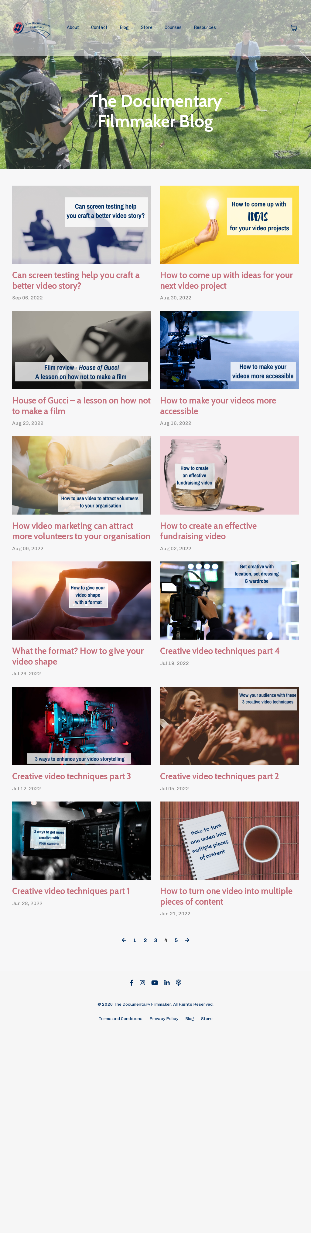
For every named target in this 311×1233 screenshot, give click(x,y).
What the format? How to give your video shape (67, 784)
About (73, 27)
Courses (173, 27)
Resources (205, 27)
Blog (124, 27)
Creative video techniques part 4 (215, 775)
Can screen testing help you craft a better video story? (81, 296)
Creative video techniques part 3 (66, 932)
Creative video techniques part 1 (65, 1071)
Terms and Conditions (120, 1218)
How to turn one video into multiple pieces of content (219, 1080)
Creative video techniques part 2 (214, 932)
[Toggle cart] (294, 28)
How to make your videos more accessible (218, 453)
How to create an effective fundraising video (224, 610)
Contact (99, 27)
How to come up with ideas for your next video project (227, 296)
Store (146, 27)
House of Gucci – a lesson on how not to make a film (77, 453)
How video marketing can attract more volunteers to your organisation (79, 619)
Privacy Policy (163, 1218)
